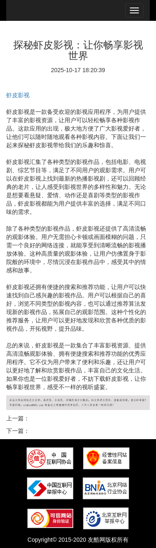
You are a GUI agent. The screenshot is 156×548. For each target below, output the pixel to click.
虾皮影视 (18, 95)
